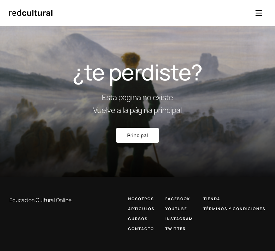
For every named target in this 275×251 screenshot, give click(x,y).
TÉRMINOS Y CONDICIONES (234, 208)
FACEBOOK (177, 198)
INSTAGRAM (179, 218)
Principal (137, 135)
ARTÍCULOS (141, 208)
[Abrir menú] (259, 13)
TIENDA (211, 198)
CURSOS (138, 218)
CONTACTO (141, 228)
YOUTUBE (176, 208)
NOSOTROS (141, 198)
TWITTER (175, 228)
